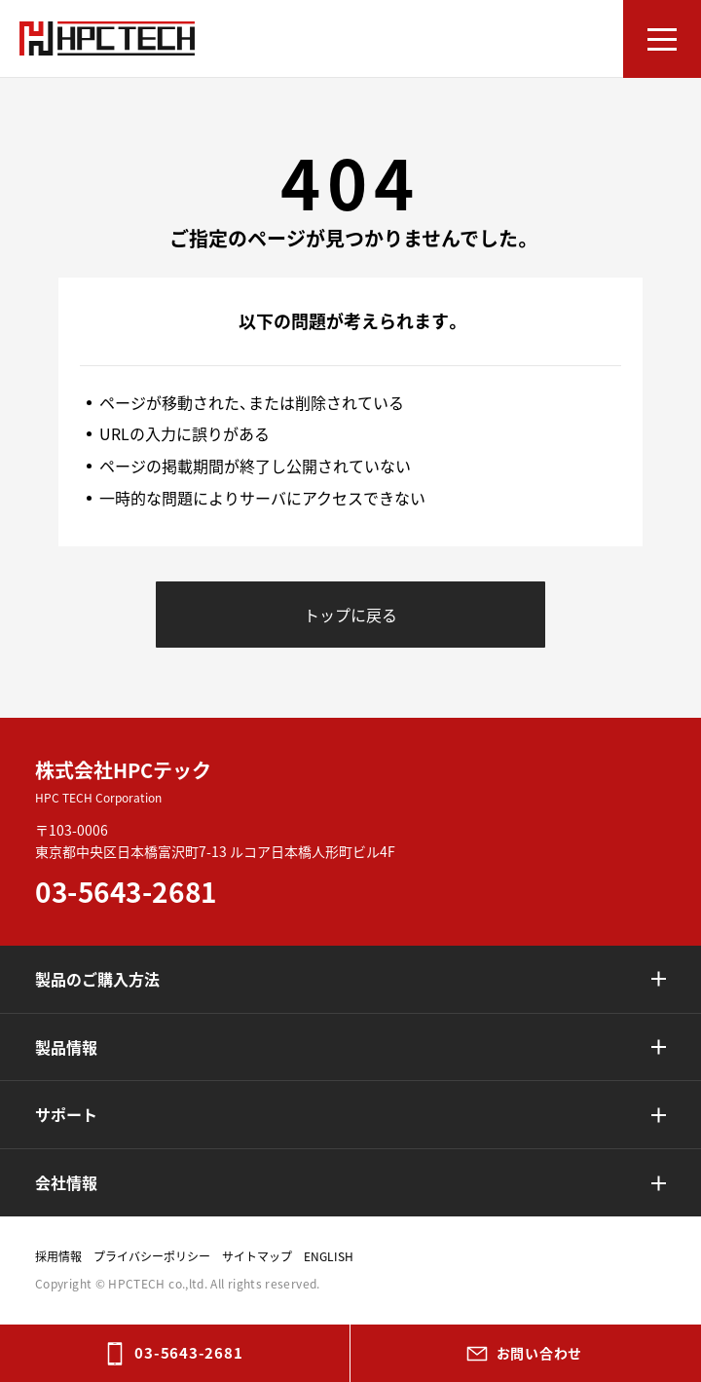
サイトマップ (257, 1256)
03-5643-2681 (188, 1352)
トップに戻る (350, 614)
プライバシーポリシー (151, 1256)
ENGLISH (328, 1256)
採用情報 (58, 1256)
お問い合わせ (539, 1353)
